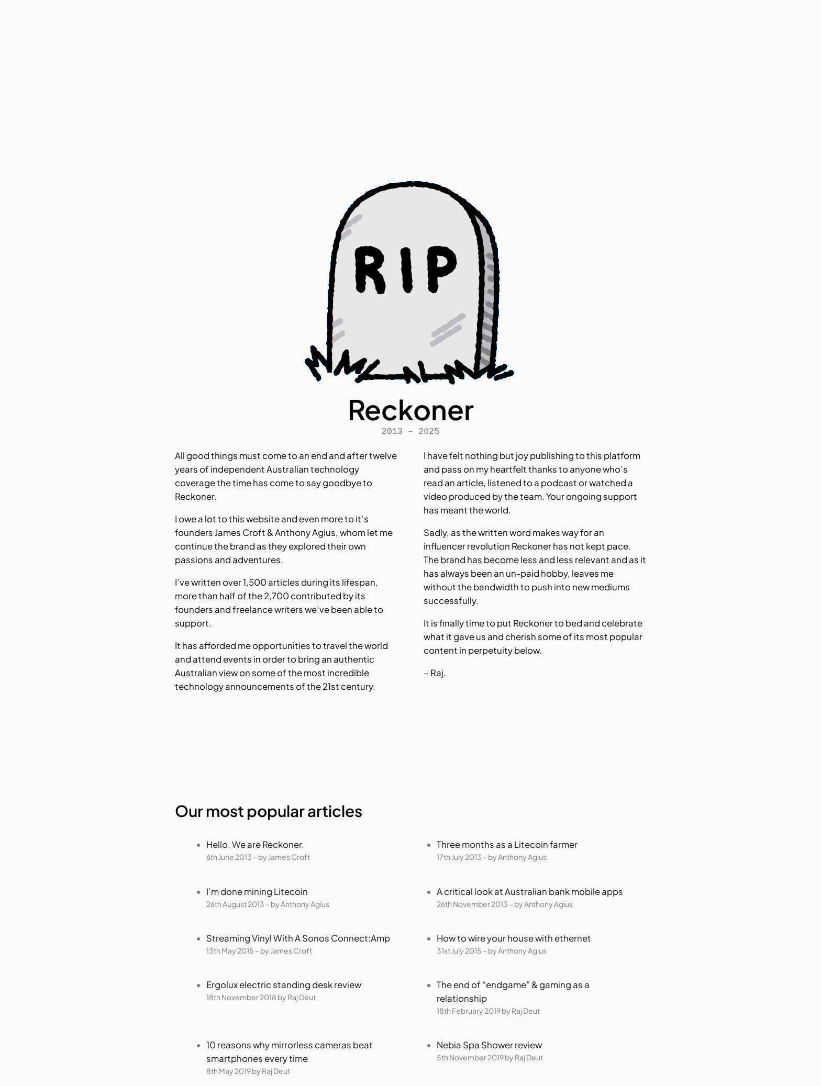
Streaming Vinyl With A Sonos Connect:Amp (298, 938)
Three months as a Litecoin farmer (507, 844)
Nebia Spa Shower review (489, 1044)
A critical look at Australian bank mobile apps (530, 891)
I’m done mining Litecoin (257, 891)
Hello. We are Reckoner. (255, 844)
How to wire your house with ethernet (514, 938)
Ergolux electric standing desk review (283, 984)
